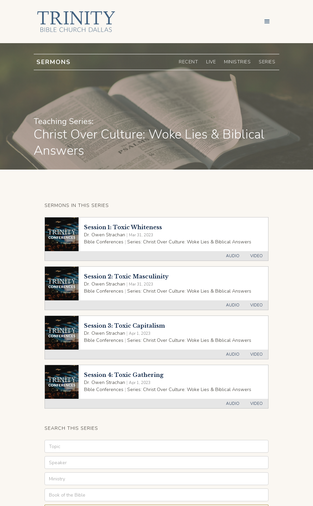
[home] (75, 21)
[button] (267, 21)
